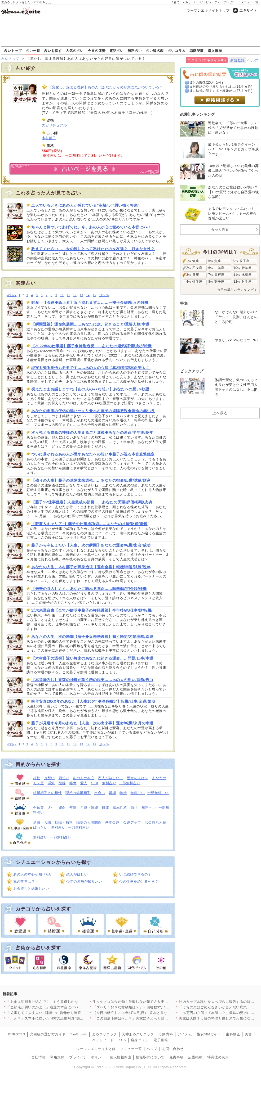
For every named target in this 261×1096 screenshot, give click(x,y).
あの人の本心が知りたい (33, 874)
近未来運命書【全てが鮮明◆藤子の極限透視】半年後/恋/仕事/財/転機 (91, 610)
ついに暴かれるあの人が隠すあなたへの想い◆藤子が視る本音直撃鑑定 (93, 454)
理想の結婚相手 (78, 793)
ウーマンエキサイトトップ (208, 10)
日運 (105, 808)
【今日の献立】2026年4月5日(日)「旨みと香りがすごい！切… (142, 1013)
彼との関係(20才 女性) (206, 82)
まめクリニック (104, 1034)
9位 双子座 (241, 261)
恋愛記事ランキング (197, 114)
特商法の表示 (218, 1057)
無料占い (135, 50)
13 (81, 295)
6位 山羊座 (216, 268)
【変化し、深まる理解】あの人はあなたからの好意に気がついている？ (105, 87)
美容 (248, 1034)
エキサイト (248, 10)
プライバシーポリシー (87, 1057)
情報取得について (150, 1057)
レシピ (198, 2)
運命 (62, 808)
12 (75, 295)
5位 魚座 (214, 261)
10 (62, 295)
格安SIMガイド (209, 1034)
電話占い (116, 50)
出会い (99, 793)
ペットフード (103, 1040)
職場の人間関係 (88, 822)
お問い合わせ (173, 1049)
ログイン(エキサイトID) (206, 60)
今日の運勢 (97, 50)
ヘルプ (252, 60)
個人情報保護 (120, 1057)
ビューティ (213, 2)
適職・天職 (42, 822)
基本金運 (112, 822)
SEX (95, 783)
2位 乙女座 (194, 268)
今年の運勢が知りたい (84, 881)
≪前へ (11, 295)
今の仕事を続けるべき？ (139, 881)
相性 (36, 778)
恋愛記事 (196, 50)
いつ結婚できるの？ (135, 874)
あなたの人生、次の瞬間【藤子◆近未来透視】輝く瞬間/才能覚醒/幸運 (92, 636)
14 (88, 295)
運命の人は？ (137, 778)
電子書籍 (160, 1040)
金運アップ (132, 822)
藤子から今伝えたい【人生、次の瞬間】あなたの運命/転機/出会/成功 (91, 545)
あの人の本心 (83, 778)
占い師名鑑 (155, 50)
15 (94, 295)
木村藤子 (49, 138)
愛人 (83, 783)
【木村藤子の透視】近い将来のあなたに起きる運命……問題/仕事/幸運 (92, 658)
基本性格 (120, 808)
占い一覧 (33, 50)
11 (68, 295)
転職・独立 (64, 822)
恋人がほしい (77, 874)
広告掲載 (195, 1057)
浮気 (51, 783)
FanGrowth (78, 1034)
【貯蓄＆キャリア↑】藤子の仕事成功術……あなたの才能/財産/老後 (89, 524)
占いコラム (177, 50)
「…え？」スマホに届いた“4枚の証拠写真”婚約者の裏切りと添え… (61, 1018)
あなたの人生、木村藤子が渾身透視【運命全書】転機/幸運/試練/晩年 (91, 567)
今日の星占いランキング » (236, 290)
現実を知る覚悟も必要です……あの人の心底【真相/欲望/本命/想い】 (91, 368)
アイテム (185, 1034)
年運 (73, 808)
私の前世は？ (24, 881)
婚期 (112, 793)
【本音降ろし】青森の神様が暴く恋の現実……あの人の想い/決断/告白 (92, 680)
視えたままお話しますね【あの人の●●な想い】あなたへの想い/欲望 (90, 389)
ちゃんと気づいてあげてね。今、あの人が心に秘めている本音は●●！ (91, 227)
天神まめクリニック (138, 1034)
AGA (122, 1040)
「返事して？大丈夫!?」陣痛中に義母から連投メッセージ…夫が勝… (62, 1013)
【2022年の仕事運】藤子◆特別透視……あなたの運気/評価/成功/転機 (91, 346)
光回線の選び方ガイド (48, 1034)
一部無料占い (129, 783)
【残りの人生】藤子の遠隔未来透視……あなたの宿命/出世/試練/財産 (91, 480)
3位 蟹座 (192, 275)
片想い (49, 778)
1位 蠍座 (192, 261)
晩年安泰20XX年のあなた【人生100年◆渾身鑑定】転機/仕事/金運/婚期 (93, 701)
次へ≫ (104, 295)
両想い (64, 778)
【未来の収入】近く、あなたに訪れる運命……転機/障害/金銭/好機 (89, 589)
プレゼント (230, 2)
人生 (51, 808)
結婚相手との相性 (47, 793)
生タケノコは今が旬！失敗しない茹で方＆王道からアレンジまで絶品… (150, 1002)
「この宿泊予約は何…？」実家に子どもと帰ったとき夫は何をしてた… (150, 1018)
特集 (184, 303)
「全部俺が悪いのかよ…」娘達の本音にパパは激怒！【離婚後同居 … (63, 1007)
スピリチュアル (54, 125)
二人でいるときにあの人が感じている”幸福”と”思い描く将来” (85, 205)
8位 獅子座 (216, 281)
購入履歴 (215, 50)
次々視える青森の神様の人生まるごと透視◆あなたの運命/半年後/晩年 (92, 432)
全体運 (38, 808)
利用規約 (57, 1057)
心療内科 (166, 1034)
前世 (134, 808)
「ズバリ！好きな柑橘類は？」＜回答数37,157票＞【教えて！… (144, 1007)
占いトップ (13, 50)
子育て (175, 2)
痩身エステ (140, 1040)
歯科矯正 (233, 1034)
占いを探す (53, 50)
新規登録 (237, 60)
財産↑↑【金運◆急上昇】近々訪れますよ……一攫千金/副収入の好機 (89, 302)
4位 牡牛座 (194, 281)
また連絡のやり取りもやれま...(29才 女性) (221, 86)
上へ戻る (220, 413)
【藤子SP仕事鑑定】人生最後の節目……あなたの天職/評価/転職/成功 (91, 502)
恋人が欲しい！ (110, 778)
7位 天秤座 (216, 275)
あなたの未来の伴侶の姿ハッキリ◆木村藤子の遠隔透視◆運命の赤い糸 (93, 411)
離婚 (123, 793)
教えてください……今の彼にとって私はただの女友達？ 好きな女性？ (93, 249)
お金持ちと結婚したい (31, 889)
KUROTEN (16, 1034)
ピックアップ (191, 371)
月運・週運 (89, 808)
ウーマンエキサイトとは (96, 1049)
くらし (187, 2)
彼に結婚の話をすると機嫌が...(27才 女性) (221, 91)
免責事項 (176, 1057)
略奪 (73, 783)
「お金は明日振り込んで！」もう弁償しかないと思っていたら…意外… (64, 1002)
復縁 (62, 783)
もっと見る (220, 229)
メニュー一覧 (249, 2)
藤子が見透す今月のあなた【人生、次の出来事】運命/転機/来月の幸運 (92, 723)
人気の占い (75, 50)
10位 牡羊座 (242, 268)
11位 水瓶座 (242, 275)
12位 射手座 (242, 281)
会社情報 (38, 1057)
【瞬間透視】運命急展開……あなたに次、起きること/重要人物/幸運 (90, 324)
